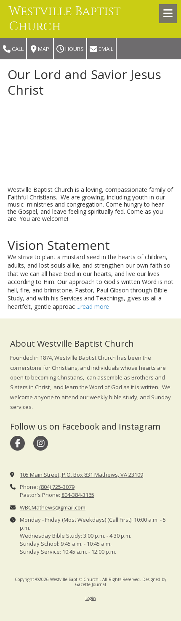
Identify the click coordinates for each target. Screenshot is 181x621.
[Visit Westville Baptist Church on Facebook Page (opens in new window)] (17, 443)
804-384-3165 (77, 495)
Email (101, 49)
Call (13, 49)
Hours (70, 49)
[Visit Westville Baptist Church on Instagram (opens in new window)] (40, 443)
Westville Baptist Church (65, 19)
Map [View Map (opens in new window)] (40, 49)
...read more (93, 306)
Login (90, 598)
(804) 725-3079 (57, 487)
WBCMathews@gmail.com (52, 507)
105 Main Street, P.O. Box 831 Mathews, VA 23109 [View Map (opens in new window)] (81, 474)
